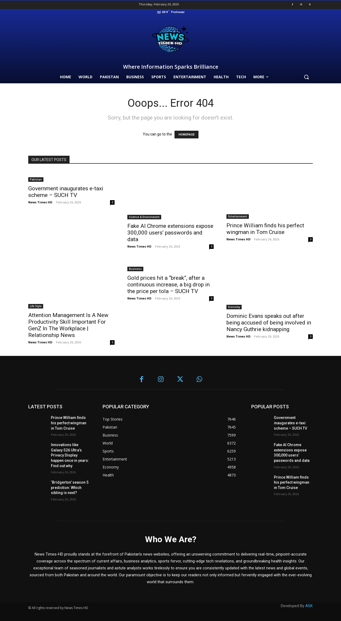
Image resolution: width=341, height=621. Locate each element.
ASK (309, 605)
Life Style (36, 306)
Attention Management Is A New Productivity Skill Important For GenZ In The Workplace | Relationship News (68, 325)
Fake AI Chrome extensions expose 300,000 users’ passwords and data (170, 232)
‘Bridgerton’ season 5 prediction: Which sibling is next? (69, 487)
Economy (234, 307)
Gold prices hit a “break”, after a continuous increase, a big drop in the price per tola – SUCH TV (168, 284)
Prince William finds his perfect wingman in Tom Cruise (265, 228)
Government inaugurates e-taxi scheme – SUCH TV (65, 191)
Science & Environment (144, 217)
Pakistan (36, 179)
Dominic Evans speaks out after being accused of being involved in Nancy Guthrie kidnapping (268, 322)
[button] (306, 77)
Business (135, 269)
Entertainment (237, 216)
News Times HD (40, 202)
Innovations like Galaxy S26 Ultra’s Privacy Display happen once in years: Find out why (70, 455)
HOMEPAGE (186, 134)
